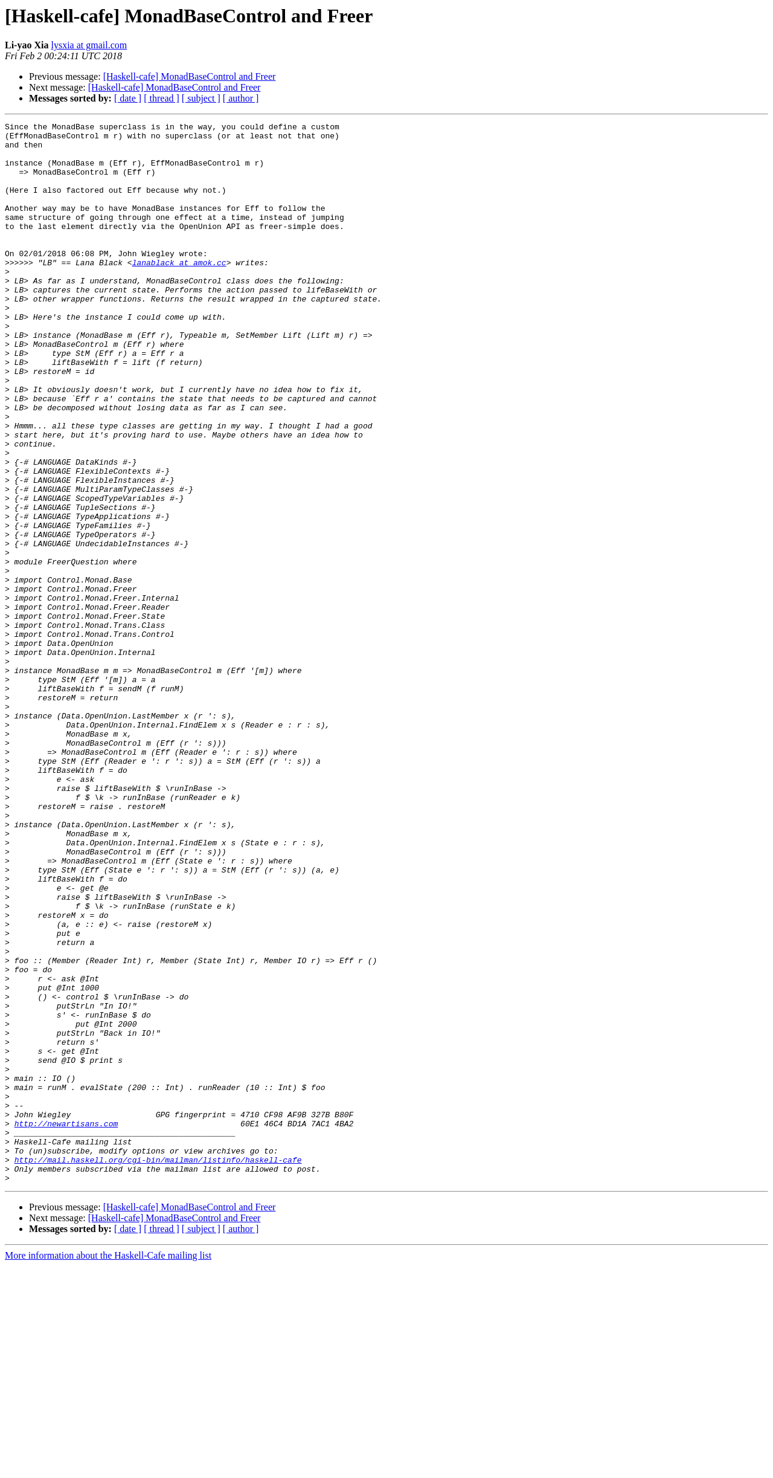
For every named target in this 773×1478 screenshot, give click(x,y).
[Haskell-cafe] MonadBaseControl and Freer (189, 76)
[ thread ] (161, 98)
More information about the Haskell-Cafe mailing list (108, 1467)
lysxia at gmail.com (89, 45)
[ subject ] (201, 98)
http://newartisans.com (66, 1324)
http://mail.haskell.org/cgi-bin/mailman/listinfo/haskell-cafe (158, 1368)
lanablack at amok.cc (179, 291)
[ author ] (241, 98)
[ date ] (127, 98)
